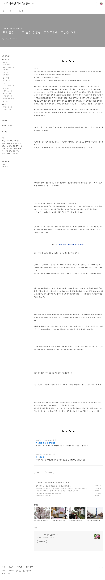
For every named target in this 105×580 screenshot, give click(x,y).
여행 (12, 143)
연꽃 (18, 141)
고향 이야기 (39, 484)
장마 (8, 148)
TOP (101, 569)
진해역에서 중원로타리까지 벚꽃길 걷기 (47, 495)
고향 (17, 153)
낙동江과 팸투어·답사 (8, 86)
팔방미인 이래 (30, 569)
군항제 (3, 143)
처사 (3, 569)
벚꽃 (14, 151)
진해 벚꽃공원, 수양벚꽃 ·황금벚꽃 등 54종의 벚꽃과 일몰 (52, 488)
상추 (10, 146)
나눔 (6, 146)
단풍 (19, 148)
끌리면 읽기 (6, 88)
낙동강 (7, 141)
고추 (15, 141)
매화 (16, 143)
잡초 (11, 141)
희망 (3, 141)
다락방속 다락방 (7, 109)
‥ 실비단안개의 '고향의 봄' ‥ (20, 3)
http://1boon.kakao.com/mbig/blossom (71, 244)
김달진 (3, 148)
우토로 (8, 143)
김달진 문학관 (6, 65)
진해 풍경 (5, 72)
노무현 (8, 153)
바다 (17, 151)
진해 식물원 (6, 75)
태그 (11, 11)
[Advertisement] (68, 453)
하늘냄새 (11, 569)
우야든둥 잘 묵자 (7, 107)
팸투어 (18, 146)
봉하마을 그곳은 (7, 93)
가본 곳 (5, 83)
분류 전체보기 (6, 56)
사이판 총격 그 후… (8, 96)
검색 (96, 3)
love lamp (6, 101)
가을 (11, 148)
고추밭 (13, 153)
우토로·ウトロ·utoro (8, 98)
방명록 (20, 11)
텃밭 (14, 146)
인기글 (10, 126)
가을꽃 (15, 148)
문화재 (3, 153)
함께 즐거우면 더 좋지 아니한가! (46, 539)
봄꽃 (3, 146)
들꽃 (19, 143)
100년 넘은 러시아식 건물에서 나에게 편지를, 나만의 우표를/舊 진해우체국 (57, 493)
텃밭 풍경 (5, 62)
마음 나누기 (5, 78)
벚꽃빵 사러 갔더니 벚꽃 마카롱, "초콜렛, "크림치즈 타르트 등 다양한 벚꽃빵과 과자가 (60, 490)
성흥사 (6, 151)
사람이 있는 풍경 (7, 91)
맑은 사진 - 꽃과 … (8, 81)
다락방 (4, 104)
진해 (10, 151)
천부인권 (19, 569)
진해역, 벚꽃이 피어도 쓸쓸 (43, 497)
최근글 (4, 126)
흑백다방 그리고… (8, 70)
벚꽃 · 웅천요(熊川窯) (51, 484)
